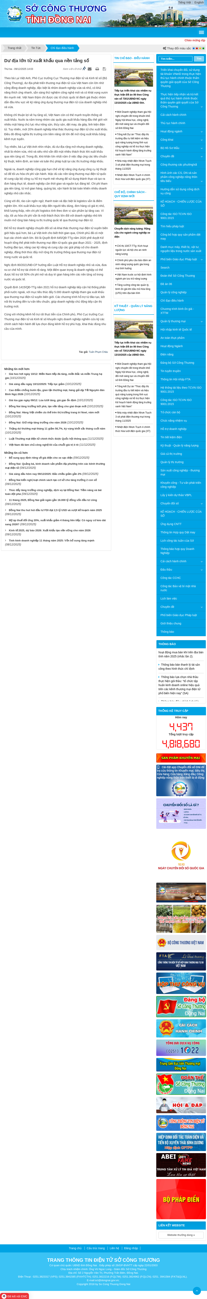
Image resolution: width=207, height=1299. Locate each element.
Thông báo (167, 631)
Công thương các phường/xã (179, 164)
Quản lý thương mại (173, 321)
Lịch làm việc (169, 598)
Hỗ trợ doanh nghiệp (174, 429)
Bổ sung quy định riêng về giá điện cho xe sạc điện (41, 457)
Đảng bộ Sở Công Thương (177, 362)
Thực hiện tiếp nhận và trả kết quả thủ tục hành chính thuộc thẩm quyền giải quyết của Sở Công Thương (180, 100)
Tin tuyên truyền (171, 371)
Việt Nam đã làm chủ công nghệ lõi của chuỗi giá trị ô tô (44, 444)
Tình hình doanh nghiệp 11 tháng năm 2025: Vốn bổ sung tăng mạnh (51, 540)
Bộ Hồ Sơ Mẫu (170, 148)
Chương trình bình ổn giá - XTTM (177, 311)
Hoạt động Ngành (172, 346)
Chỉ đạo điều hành (172, 300)
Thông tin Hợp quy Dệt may (178, 532)
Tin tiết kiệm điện (171, 437)
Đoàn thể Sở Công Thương (178, 275)
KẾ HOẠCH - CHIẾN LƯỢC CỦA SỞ (181, 203)
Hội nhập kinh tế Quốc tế (176, 329)
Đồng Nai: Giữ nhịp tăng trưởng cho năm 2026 (38, 422)
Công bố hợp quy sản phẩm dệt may (180, 236)
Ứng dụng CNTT (171, 524)
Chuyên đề (167, 156)
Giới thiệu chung (171, 623)
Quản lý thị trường (172, 462)
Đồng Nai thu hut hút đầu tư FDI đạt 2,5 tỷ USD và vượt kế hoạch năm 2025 (55, 510)
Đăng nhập (131, 1248)
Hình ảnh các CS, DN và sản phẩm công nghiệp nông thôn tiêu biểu (179, 177)
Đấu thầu (166, 569)
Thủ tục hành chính (173, 123)
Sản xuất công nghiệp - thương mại (180, 472)
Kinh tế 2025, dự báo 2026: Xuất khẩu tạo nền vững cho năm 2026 (50, 530)
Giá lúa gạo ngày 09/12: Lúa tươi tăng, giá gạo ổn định (42, 400)
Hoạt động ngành (171, 131)
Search (165, 267)
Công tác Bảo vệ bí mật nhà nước (178, 588)
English (199, 2)
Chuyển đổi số (170, 503)
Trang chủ (75, 1248)
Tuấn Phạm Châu (98, 352)
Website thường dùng (181, 1234)
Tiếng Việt (184, 2)
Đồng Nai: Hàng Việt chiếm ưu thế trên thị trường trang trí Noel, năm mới (54, 412)
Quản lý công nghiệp (174, 292)
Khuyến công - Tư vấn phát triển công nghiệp (181, 484)
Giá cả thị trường (171, 453)
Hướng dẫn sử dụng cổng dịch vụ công (180, 191)
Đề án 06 (166, 284)
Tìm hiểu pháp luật (172, 226)
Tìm (199, 58)
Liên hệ (114, 1248)
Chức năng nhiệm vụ (174, 420)
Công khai (167, 139)
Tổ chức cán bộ (170, 412)
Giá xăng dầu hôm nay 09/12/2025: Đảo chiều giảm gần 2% (45, 473)
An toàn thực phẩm (173, 337)
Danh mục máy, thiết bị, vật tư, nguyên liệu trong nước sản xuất (181, 249)
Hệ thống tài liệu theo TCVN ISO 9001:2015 (181, 389)
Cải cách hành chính (173, 114)
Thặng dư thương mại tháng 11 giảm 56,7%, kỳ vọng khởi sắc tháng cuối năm (57, 428)
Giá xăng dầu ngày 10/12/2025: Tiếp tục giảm (36, 384)
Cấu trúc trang (96, 1248)
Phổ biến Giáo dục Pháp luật (179, 259)
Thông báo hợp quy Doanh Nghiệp (177, 551)
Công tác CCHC (171, 577)
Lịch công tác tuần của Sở (177, 540)
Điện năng (167, 354)
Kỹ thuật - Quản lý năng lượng (180, 445)
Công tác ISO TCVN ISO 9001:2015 (176, 216)
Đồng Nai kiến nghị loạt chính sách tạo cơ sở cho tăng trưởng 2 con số (53, 480)
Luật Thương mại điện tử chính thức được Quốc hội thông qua (48, 438)
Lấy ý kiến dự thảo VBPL (176, 495)
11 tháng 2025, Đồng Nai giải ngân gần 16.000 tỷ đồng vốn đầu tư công (53, 500)
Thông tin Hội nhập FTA (175, 379)
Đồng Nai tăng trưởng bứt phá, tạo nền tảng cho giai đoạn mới (47, 406)
